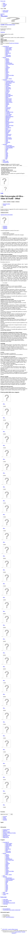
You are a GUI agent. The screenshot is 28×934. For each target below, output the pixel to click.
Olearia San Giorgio (9, 125)
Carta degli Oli (6, 46)
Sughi (6, 154)
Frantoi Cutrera (8, 99)
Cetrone (7, 86)
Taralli (6, 155)
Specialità (5, 144)
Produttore (5, 226)
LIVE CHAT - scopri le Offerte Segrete (9, 929)
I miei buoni (5, 903)
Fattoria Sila (7, 96)
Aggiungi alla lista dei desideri (6, 214)
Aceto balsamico (8, 145)
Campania (7, 61)
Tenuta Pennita (8, 137)
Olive (4, 160)
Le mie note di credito (7, 900)
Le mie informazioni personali (9, 902)
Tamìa (6, 136)
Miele (6, 149)
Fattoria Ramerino (9, 95)
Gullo (6, 106)
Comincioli (7, 90)
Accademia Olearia (9, 80)
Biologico (7, 50)
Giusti (6, 105)
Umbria (6, 76)
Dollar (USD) (5, 10)
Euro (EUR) (5, 11)
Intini (6, 109)
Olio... (4, 403)
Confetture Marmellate (9, 146)
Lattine (4, 894)
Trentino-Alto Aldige (9, 75)
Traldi (6, 141)
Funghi (6, 148)
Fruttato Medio (8, 48)
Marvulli (7, 119)
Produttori (5, 79)
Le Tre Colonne (8, 114)
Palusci (6, 128)
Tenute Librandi (8, 138)
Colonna (7, 89)
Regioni (4, 57)
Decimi (6, 93)
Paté (6, 151)
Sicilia (6, 73)
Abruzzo (7, 58)
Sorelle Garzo (8, 135)
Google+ (13, 201)
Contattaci (2, 13)
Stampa (4, 205)
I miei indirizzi (6, 901)
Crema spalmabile (9, 147)
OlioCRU (7, 126)
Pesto (6, 152)
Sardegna (7, 71)
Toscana (7, 74)
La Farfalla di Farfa (9, 112)
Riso (6, 158)
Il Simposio (7, 108)
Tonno (6, 156)
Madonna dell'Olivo (9, 116)
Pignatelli (7, 132)
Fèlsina (6, 97)
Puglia (6, 70)
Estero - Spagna (8, 78)
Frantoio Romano (8, 102)
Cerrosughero (8, 85)
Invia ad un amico (6, 203)
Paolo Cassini (8, 129)
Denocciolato (8, 55)
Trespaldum (7, 142)
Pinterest (17, 201)
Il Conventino (8, 107)
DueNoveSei (8, 94)
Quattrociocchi (8, 134)
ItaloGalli (7, 110)
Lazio (6, 65)
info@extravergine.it (10, 917)
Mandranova (7, 117)
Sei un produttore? (6, 908)
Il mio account (3, 897)
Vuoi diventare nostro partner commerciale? (11, 909)
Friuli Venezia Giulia (9, 64)
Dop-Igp (7, 51)
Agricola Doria (8, 83)
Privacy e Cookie (6, 831)
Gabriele (7, 103)
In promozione (6, 162)
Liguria (6, 66)
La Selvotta (7, 113)
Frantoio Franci (8, 100)
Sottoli (6, 153)
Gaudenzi (7, 104)
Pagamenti (5, 227)
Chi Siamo (5, 834)
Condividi (8, 201)
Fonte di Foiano (8, 98)
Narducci (7, 124)
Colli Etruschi (8, 88)
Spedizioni (5, 228)
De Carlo (7, 92)
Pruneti (6, 133)
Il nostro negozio (6, 829)
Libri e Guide (5, 161)
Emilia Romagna (8, 63)
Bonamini (7, 84)
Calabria (7, 60)
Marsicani (7, 118)
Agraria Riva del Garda (10, 82)
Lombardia (7, 67)
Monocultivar (8, 53)
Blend (6, 54)
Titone (6, 139)
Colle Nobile (8, 87)
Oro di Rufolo (8, 127)
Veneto (6, 77)
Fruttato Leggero (8, 47)
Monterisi (7, 123)
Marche (6, 68)
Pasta (6, 157)
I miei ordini (5, 899)
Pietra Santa (7, 131)
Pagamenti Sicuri (6, 835)
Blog (1, 15)
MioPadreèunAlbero (9, 122)
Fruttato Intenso (8, 49)
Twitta (4, 201)
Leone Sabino (8, 115)
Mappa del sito (6, 837)
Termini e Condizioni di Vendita (9, 832)
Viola (6, 143)
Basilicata (7, 59)
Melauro (7, 121)
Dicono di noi (5, 836)
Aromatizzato (8, 56)
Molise (6, 69)
